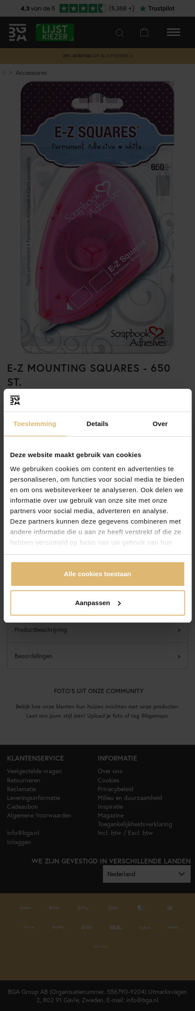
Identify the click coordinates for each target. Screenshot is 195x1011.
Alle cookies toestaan (97, 574)
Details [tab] (98, 423)
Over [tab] (160, 423)
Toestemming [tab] (35, 423)
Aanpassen (98, 602)
